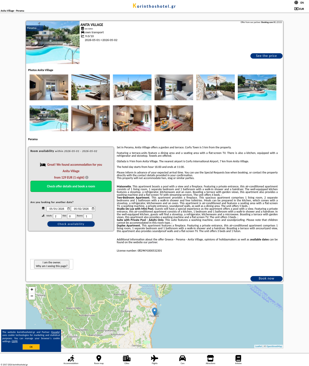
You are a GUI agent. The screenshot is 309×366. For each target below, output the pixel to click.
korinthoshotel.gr (154, 6)
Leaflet (258, 346)
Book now (266, 278)
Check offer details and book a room (71, 186)
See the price (266, 56)
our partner (150, 242)
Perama (31, 28)
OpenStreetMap (274, 346)
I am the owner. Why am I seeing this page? (51, 264)
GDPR (15, 341)
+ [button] (31, 290)
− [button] (31, 296)
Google (55, 332)
